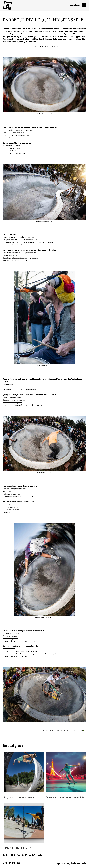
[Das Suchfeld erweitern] (84, 5)
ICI (84, 730)
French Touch (33, 855)
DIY (13, 855)
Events (20, 855)
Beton (6, 855)
